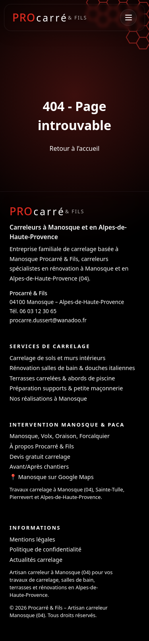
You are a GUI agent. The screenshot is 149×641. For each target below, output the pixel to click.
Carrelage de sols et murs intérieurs (57, 358)
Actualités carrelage (36, 559)
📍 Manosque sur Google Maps (52, 477)
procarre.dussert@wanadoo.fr (48, 320)
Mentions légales (32, 539)
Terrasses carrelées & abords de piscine (62, 378)
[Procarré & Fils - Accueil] (49, 17)
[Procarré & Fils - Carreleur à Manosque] (47, 211)
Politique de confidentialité (45, 549)
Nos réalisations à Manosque (48, 398)
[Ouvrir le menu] (128, 17)
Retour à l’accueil (74, 148)
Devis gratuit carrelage (40, 456)
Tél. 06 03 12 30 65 (33, 311)
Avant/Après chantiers (39, 466)
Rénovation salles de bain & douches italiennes (72, 368)
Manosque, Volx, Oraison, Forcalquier (60, 436)
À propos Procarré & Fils (42, 446)
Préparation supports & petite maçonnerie (66, 388)
